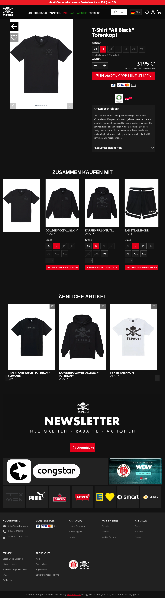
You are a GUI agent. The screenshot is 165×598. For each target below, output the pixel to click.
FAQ (5, 575)
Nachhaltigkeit (75, 531)
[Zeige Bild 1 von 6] (36, 105)
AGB (38, 559)
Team (137, 526)
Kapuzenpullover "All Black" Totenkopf (99, 230)
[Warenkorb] (159, 12)
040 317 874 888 (15, 531)
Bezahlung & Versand (13, 559)
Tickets (72, 537)
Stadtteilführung (109, 537)
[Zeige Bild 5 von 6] (44, 105)
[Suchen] (115, 12)
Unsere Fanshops (77, 526)
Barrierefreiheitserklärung (47, 575)
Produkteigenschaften (108, 147)
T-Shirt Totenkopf (122, 372)
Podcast (105, 531)
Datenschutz (41, 564)
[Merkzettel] (147, 12)
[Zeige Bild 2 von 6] (38, 105)
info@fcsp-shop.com (18, 526)
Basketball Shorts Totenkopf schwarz (138, 230)
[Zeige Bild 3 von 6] (40, 105)
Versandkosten (74, 594)
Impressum (41, 569)
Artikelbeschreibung (106, 108)
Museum (139, 537)
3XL (142, 49)
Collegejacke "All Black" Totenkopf (62, 230)
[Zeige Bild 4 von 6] (42, 105)
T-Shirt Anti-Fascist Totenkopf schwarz (29, 374)
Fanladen (106, 526)
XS (95, 49)
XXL (134, 49)
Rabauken (139, 531)
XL (126, 49)
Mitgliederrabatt (10, 564)
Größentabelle (113, 55)
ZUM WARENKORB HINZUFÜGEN (123, 76)
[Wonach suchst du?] (123, 12)
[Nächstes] (70, 106)
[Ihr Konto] (153, 12)
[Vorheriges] (13, 106)
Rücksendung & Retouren (15, 569)
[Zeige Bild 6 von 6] (46, 105)
